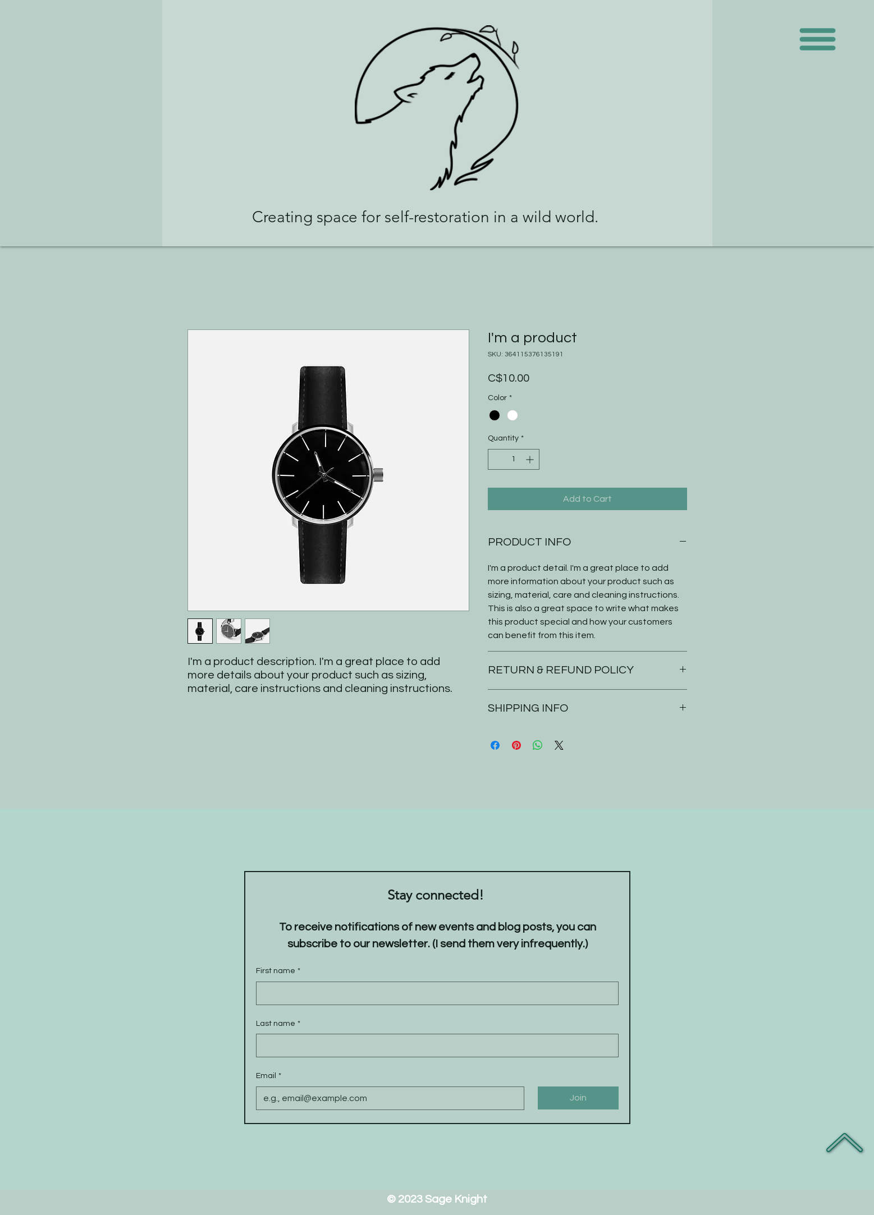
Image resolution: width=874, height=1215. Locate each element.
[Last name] (434, 1045)
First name (278, 971)
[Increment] (531, 459)
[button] (817, 39)
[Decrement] (496, 459)
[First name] (434, 993)
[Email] (387, 1098)
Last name (278, 1024)
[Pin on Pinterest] (516, 745)
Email (268, 1076)
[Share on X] (559, 745)
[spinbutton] (514, 459)
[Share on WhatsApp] (537, 745)
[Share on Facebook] (495, 745)
